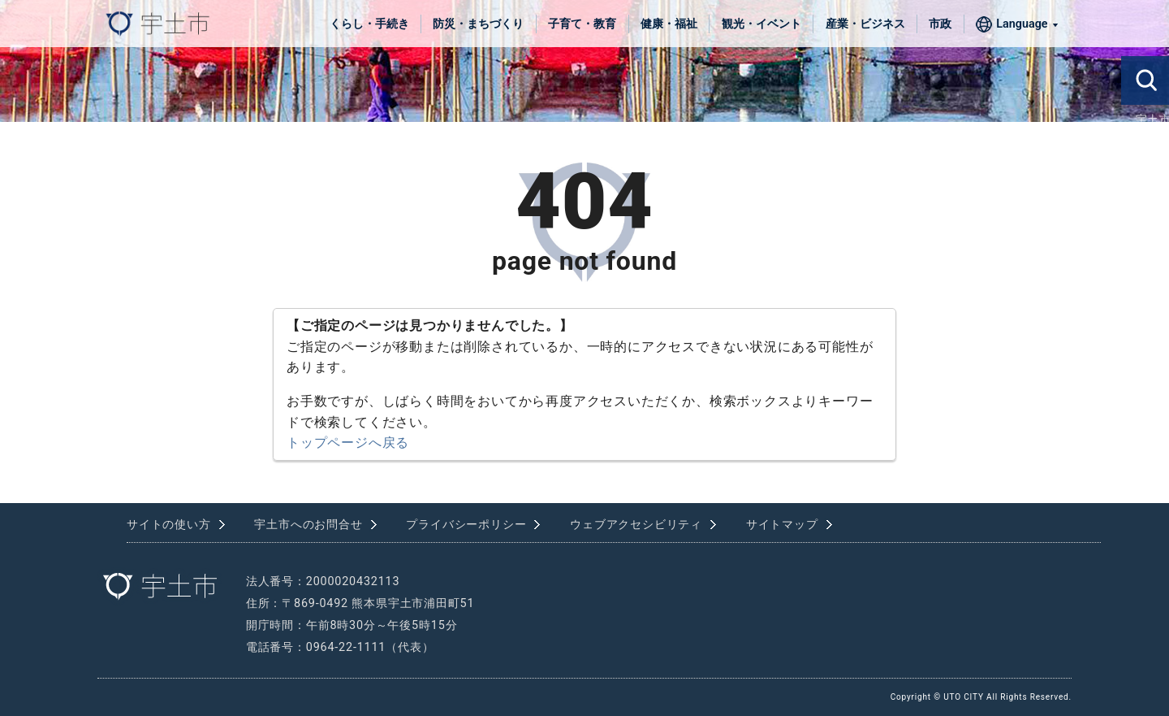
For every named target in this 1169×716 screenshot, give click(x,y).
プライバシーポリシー (466, 525)
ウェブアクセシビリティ (636, 525)
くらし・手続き (369, 24)
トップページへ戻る (348, 442)
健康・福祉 (669, 24)
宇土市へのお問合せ (308, 525)
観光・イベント (761, 24)
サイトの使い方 (169, 525)
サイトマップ (782, 525)
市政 (940, 24)
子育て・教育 (582, 24)
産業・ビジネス (865, 24)
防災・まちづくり (478, 24)
